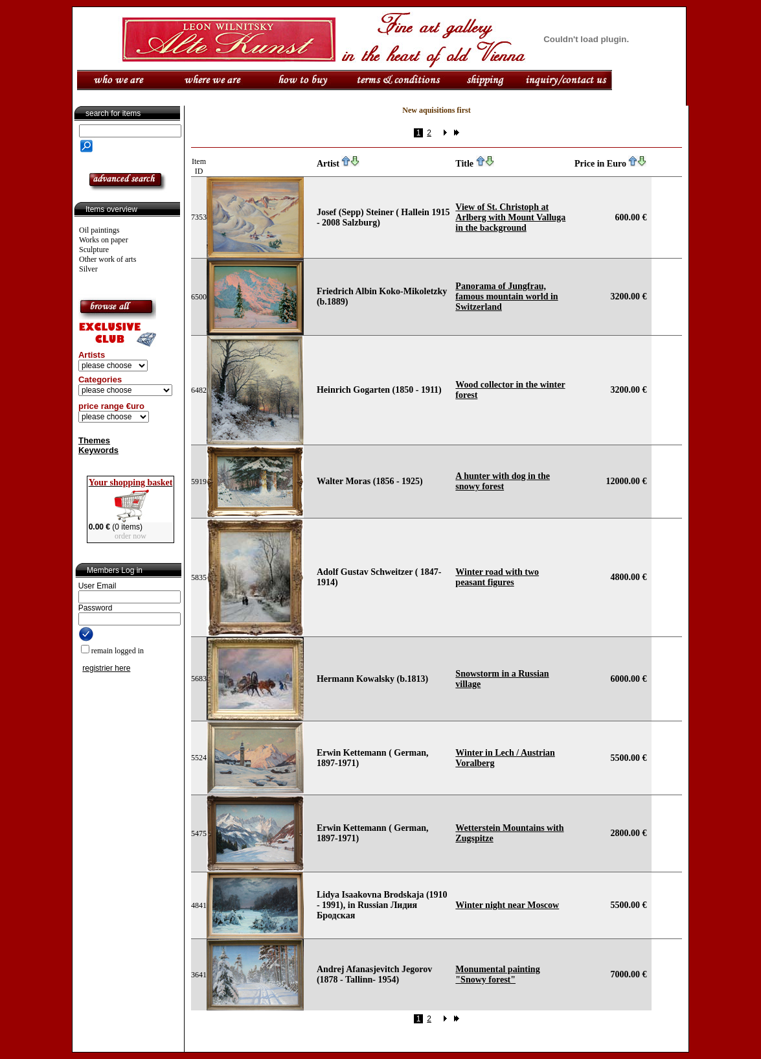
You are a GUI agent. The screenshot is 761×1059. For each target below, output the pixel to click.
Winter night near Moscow (507, 905)
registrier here (106, 668)
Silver (88, 268)
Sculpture (94, 249)
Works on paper (103, 239)
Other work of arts (107, 259)
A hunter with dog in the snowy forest (502, 481)
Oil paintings (99, 230)
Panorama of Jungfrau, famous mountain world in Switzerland (506, 296)
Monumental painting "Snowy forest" (497, 974)
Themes (94, 440)
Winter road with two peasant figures (497, 577)
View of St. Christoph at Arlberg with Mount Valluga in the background (510, 217)
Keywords (98, 450)
